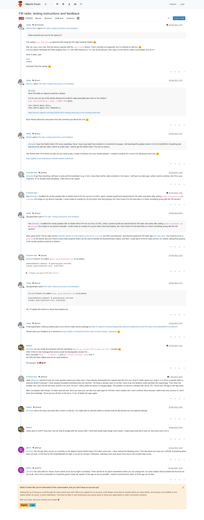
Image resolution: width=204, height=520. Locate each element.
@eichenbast (38, 25)
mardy (28, 25)
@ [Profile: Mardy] (34, 380)
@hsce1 (36, 80)
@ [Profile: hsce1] (29, 84)
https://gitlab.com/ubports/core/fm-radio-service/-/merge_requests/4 (89, 331)
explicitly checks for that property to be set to (80, 236)
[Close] (183, 487)
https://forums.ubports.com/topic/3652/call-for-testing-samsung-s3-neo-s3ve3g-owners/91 (64, 113)
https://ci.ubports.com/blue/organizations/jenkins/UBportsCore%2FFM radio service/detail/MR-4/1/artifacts (134, 327)
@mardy (42, 173)
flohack (29, 346)
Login (32, 505)
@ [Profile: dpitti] (29, 137)
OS (21, 18)
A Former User (31, 173)
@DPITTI (36, 468)
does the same (159, 236)
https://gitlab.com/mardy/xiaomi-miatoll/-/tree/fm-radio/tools (49, 158)
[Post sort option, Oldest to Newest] (169, 18)
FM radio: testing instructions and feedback (60, 28)
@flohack (42, 377)
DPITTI (28, 448)
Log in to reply (179, 18)
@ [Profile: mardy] (31, 91)
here (69, 50)
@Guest (36, 134)
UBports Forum (33, 4)
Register (24, 505)
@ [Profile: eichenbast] (31, 28)
